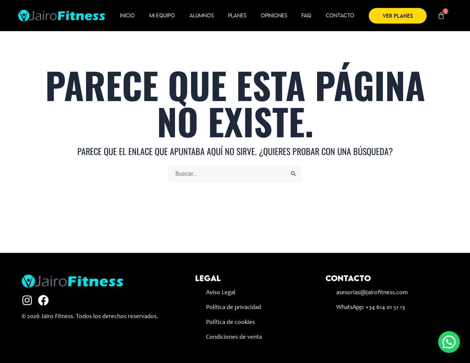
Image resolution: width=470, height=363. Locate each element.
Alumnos (201, 15)
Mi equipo (162, 15)
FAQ (306, 15)
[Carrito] (441, 15)
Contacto (340, 15)
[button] (449, 342)
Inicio (127, 15)
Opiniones (274, 15)
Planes (237, 15)
